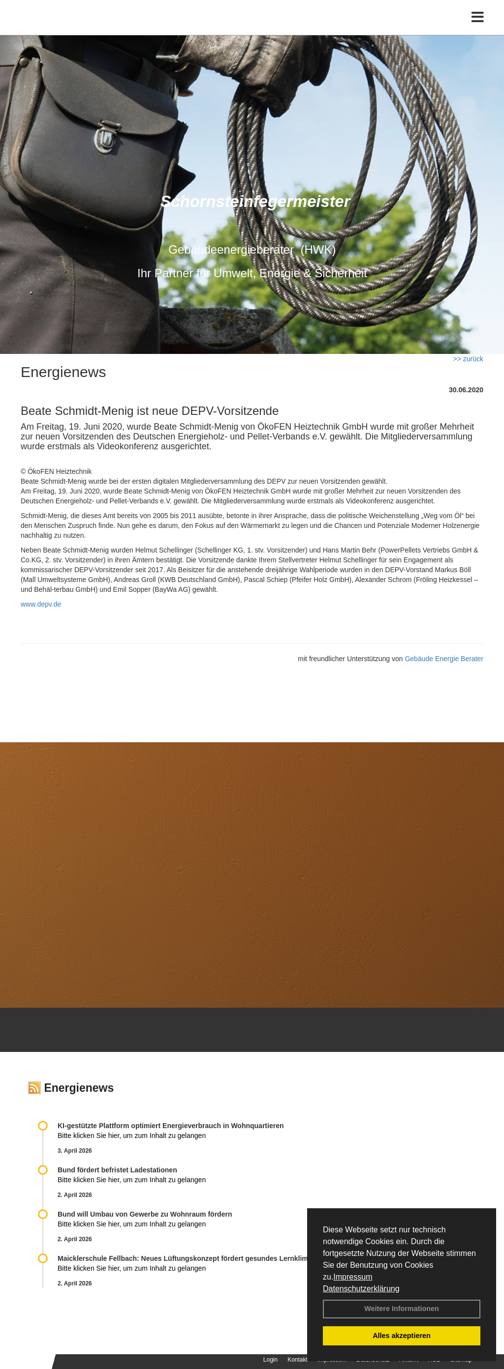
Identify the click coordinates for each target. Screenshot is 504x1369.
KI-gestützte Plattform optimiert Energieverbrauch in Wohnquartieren (171, 1126)
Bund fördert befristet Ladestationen (117, 1170)
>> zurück (468, 359)
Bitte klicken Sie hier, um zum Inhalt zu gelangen (132, 1135)
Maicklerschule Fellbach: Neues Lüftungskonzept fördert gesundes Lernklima (185, 1258)
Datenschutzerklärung (361, 1288)
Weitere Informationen (401, 1308)
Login (270, 1359)
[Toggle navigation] (477, 28)
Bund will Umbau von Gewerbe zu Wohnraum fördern (145, 1214)
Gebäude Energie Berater (444, 659)
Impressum (352, 1277)
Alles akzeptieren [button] (402, 1336)
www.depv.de (41, 604)
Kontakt (297, 1359)
